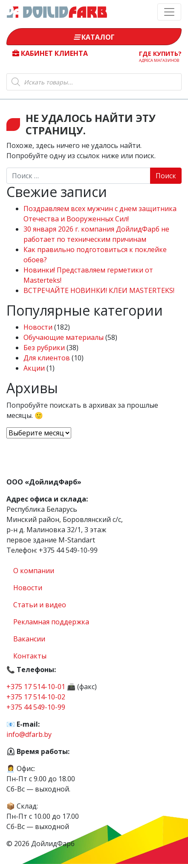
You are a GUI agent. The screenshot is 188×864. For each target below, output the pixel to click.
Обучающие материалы (63, 337)
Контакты (29, 656)
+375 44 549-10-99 (35, 707)
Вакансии (29, 639)
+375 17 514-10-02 (35, 697)
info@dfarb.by (29, 734)
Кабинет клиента (50, 53)
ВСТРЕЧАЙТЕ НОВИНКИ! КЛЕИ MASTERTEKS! (98, 290)
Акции (34, 368)
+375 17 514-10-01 (35, 686)
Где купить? (160, 56)
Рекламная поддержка (51, 621)
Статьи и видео (39, 604)
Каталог (94, 37)
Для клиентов (46, 357)
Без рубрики (44, 347)
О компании (33, 570)
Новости (37, 327)
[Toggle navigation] (169, 11)
